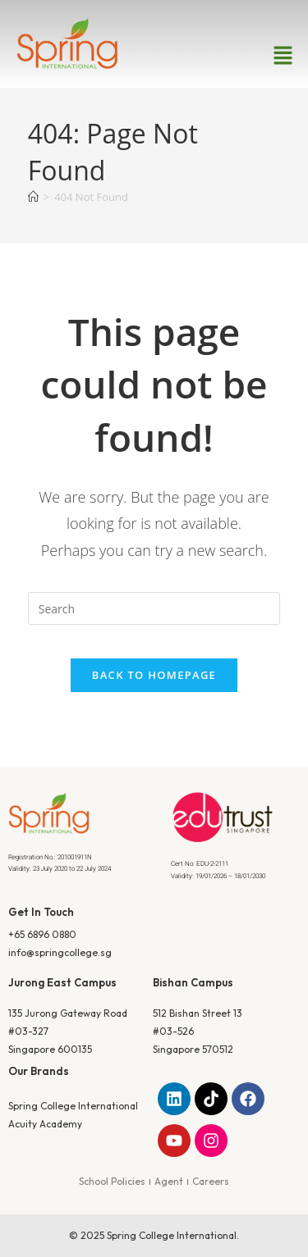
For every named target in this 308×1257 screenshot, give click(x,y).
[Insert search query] (154, 608)
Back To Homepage (154, 674)
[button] (283, 56)
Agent (168, 1181)
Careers (210, 1181)
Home (121, 295)
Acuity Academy (45, 1124)
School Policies (112, 1181)
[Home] (33, 196)
